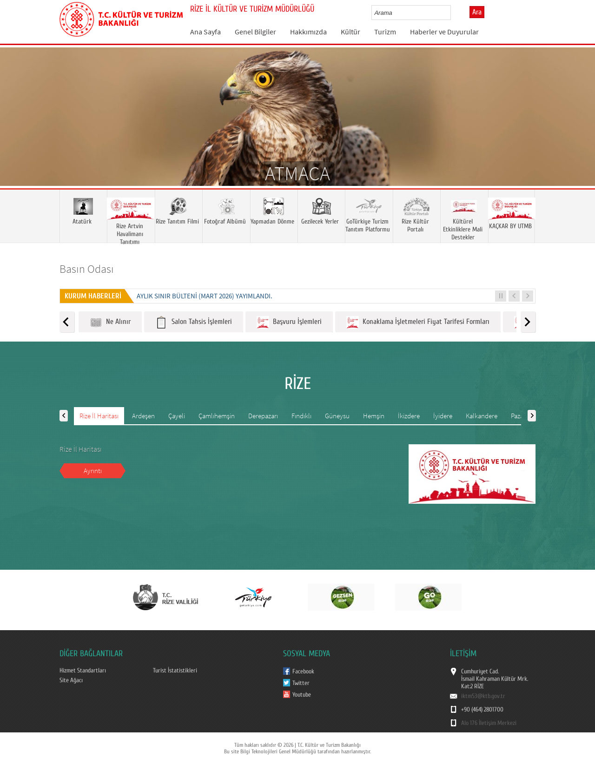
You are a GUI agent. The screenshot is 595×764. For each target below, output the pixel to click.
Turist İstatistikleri (175, 670)
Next (578, 130)
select (453, 12)
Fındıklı (301, 415)
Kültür (350, 31)
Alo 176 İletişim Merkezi (488, 723)
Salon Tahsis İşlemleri (193, 322)
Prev (16, 130)
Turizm (385, 31)
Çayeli (176, 415)
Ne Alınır (110, 322)
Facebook (303, 671)
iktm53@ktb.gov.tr (483, 696)
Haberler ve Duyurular (444, 31)
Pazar (518, 415)
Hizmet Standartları (83, 670)
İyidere (442, 415)
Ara (477, 12)
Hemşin (373, 415)
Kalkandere (481, 415)
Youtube (301, 694)
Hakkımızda (308, 31)
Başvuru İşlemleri (289, 322)
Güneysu (337, 415)
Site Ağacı (71, 680)
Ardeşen (143, 415)
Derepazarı (263, 415)
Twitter (301, 683)
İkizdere (409, 415)
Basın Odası (87, 269)
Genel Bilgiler (255, 31)
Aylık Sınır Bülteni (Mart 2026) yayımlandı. (204, 295)
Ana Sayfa (205, 31)
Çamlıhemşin (216, 415)
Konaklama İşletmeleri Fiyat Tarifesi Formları (417, 322)
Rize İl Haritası (99, 415)
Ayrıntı (93, 470)
